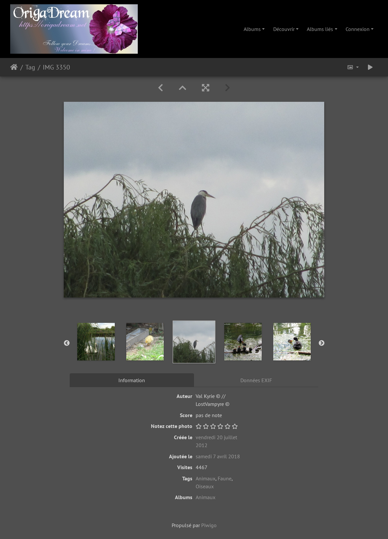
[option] (96, 341)
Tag (30, 67)
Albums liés (320, 29)
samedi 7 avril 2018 (218, 456)
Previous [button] (66, 343)
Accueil (14, 67)
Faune (224, 478)
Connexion (358, 29)
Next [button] (321, 343)
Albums (252, 29)
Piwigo (209, 525)
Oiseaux (205, 486)
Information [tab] (131, 380)
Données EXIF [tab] (256, 380)
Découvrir (284, 29)
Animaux (205, 478)
